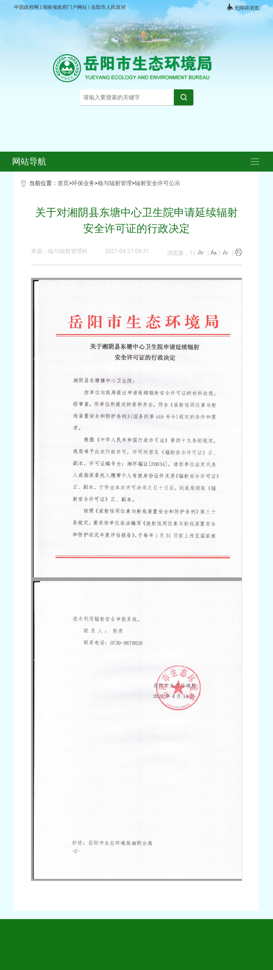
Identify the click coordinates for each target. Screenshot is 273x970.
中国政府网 (27, 7)
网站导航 (29, 162)
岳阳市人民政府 (108, 7)
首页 (63, 183)
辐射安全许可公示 (157, 183)
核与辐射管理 (115, 183)
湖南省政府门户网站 (65, 7)
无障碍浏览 (242, 7)
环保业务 (83, 183)
